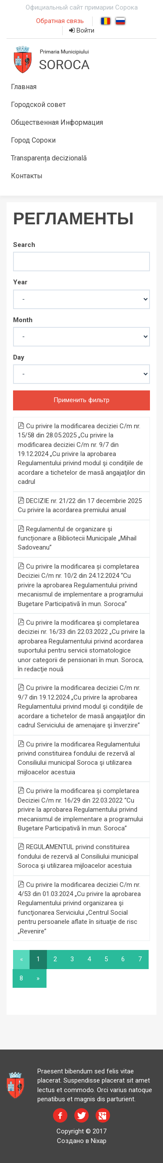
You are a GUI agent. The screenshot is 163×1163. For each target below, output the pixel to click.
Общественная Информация (57, 122)
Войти (81, 30)
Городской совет (38, 104)
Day (18, 357)
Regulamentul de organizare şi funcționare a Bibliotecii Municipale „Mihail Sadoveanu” (77, 538)
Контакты (27, 176)
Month (23, 320)
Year (20, 282)
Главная (24, 87)
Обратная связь (60, 21)
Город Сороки (33, 140)
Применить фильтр (81, 400)
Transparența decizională (49, 158)
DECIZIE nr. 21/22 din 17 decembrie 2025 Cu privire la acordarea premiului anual (80, 505)
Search (24, 245)
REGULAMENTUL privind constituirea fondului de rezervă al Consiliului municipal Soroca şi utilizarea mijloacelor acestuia (78, 856)
